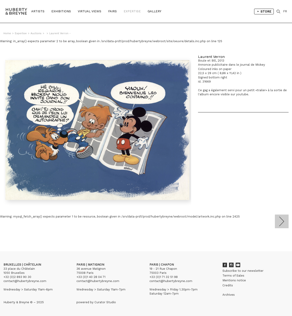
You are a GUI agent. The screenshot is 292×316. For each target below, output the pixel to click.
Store (264, 11)
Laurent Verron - (60, 33)
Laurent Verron (211, 56)
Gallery (154, 11)
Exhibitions (61, 11)
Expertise (132, 11)
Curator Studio (105, 302)
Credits (227, 285)
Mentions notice (234, 280)
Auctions (36, 33)
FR (285, 11)
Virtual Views (89, 11)
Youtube (238, 265)
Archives (228, 294)
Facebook (224, 265)
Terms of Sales (233, 275)
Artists (37, 11)
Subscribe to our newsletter (242, 270)
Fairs (112, 11)
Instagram (231, 265)
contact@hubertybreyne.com (24, 281)
